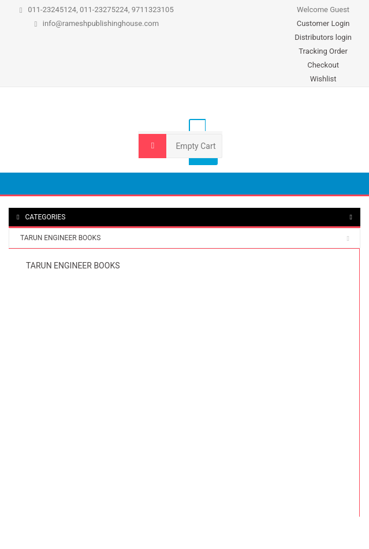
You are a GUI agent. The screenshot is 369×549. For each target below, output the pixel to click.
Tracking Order (323, 51)
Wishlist (323, 78)
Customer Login (323, 23)
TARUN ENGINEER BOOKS (60, 238)
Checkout (323, 65)
